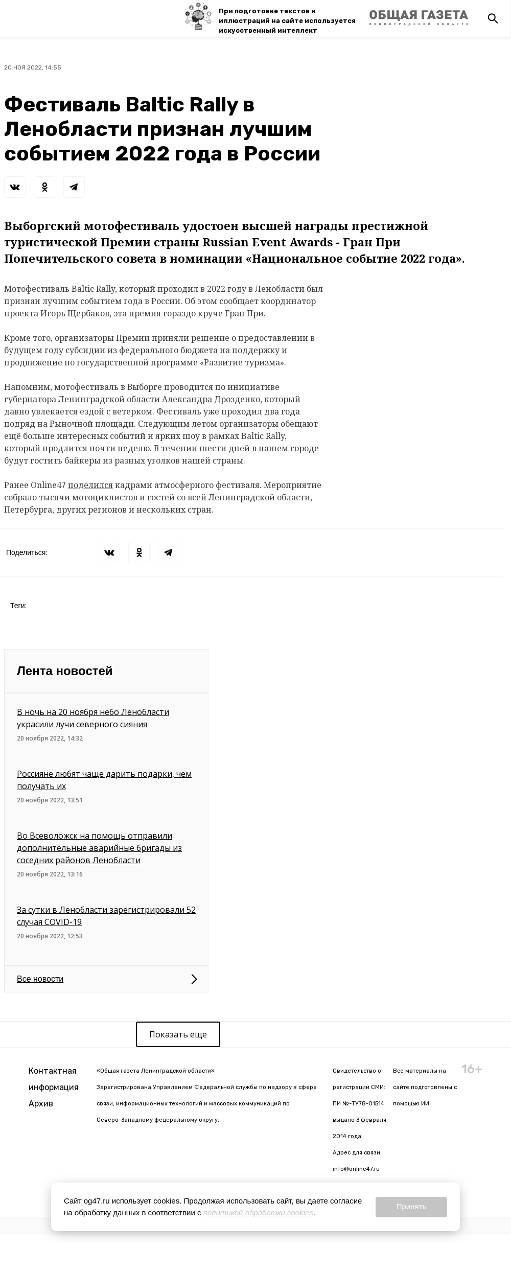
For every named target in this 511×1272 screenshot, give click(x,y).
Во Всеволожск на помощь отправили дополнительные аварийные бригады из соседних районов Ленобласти (99, 848)
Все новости (40, 979)
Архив (41, 1103)
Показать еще (178, 1034)
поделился (90, 485)
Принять (412, 1206)
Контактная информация (54, 1079)
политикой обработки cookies (258, 1212)
